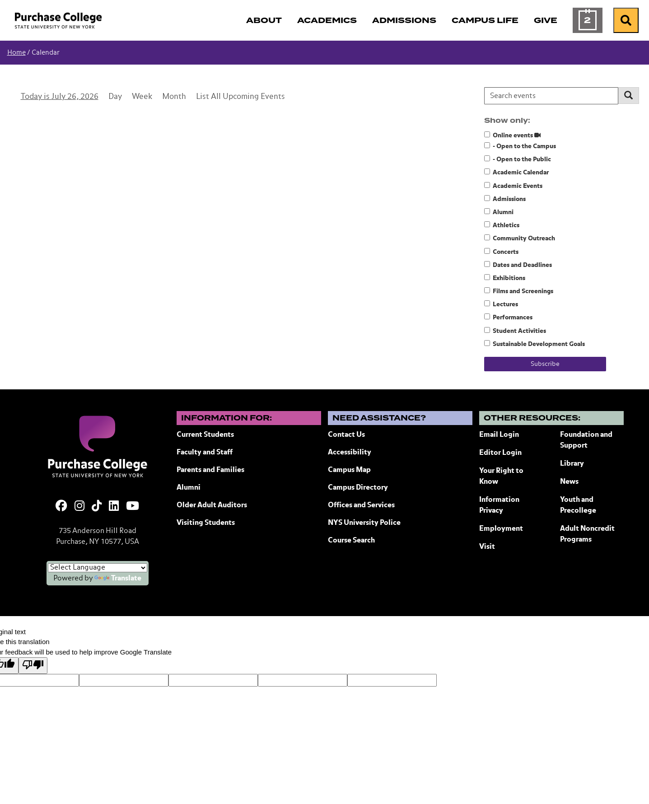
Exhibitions (504, 277)
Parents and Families (210, 470)
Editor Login (500, 453)
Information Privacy (499, 505)
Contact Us (346, 435)
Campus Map (349, 470)
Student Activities (515, 330)
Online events (512, 135)
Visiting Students (206, 523)
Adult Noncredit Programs (587, 534)
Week (142, 97)
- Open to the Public (517, 159)
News (569, 482)
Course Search (351, 540)
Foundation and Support (586, 440)
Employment (501, 529)
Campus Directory (358, 487)
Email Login (499, 435)
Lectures (501, 304)
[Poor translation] (33, 665)
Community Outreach (519, 238)
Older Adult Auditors (212, 505)
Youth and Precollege (578, 505)
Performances (508, 317)
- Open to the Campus (520, 146)
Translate (117, 578)
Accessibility (349, 452)
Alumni (499, 211)
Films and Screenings (518, 290)
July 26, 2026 (74, 97)
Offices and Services (361, 505)
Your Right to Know (501, 476)
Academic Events (513, 185)
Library (572, 463)
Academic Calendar (516, 172)
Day (115, 97)
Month (174, 97)
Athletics (501, 225)
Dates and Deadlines (518, 264)
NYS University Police (364, 523)
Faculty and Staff (205, 452)
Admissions (505, 198)
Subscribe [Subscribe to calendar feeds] (545, 364)
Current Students (205, 435)
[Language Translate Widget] (97, 567)
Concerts (501, 251)
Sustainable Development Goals (534, 343)
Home (16, 52)
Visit (487, 547)
